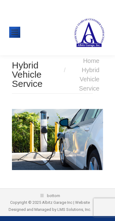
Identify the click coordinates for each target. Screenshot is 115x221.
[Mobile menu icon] (14, 32)
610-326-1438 (27, 4)
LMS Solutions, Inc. (74, 209)
